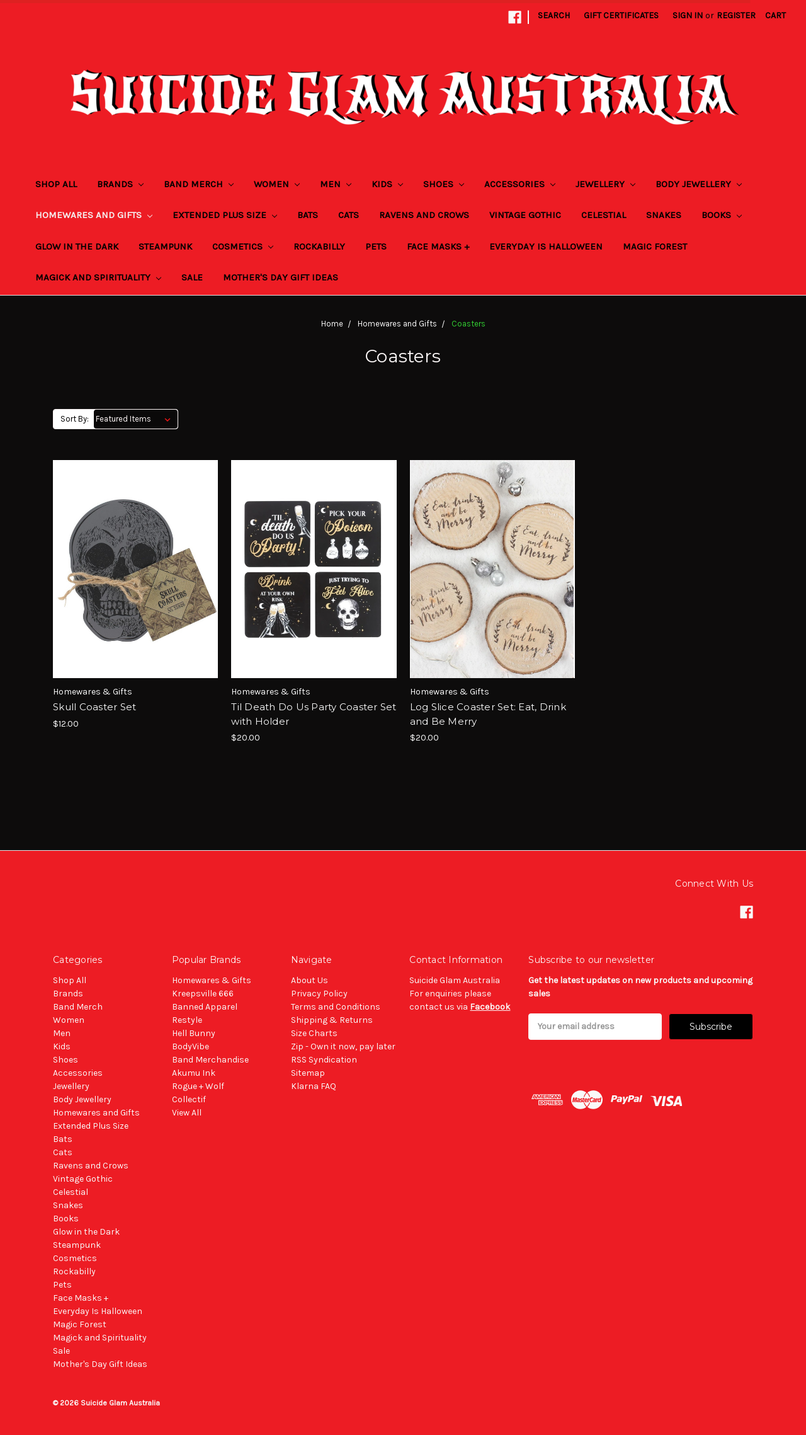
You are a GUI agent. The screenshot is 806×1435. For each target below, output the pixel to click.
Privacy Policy (319, 993)
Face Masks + (438, 246)
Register (736, 15)
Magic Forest (655, 246)
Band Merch (199, 184)
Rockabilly (319, 246)
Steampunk (165, 246)
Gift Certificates (621, 15)
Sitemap (308, 1073)
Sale (192, 277)
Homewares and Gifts (93, 215)
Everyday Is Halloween (546, 246)
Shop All (56, 184)
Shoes (443, 184)
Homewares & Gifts (211, 980)
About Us (309, 980)
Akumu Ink (193, 1073)
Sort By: (74, 419)
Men (335, 184)
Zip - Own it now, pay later (343, 1046)
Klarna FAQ (313, 1086)
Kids (387, 184)
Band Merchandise (210, 1059)
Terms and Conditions (335, 1006)
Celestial (603, 215)
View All (187, 1112)
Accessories (519, 184)
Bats (307, 215)
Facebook (490, 1006)
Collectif (189, 1099)
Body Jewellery (699, 184)
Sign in (688, 15)
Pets (376, 246)
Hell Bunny (193, 1033)
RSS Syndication (324, 1059)
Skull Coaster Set (94, 707)
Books (721, 215)
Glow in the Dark (76, 246)
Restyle (187, 1020)
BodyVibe (190, 1046)
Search (554, 15)
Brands (120, 184)
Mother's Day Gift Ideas (280, 277)
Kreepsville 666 (203, 993)
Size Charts (314, 1033)
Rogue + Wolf (198, 1086)
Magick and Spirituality (98, 277)
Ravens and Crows (424, 215)
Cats (348, 215)
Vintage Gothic (525, 215)
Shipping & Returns (332, 1020)
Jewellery (605, 184)
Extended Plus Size (225, 215)
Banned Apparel (204, 1006)
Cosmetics (242, 246)
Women (277, 184)
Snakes (663, 215)
